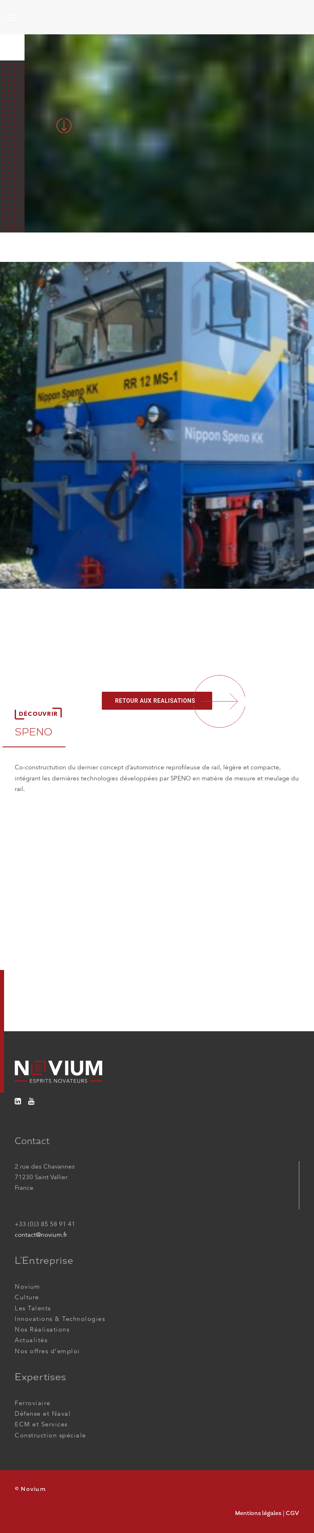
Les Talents (33, 1308)
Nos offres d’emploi (47, 1351)
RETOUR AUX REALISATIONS (155, 700)
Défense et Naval (43, 1414)
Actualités (31, 1340)
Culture (27, 1297)
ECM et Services (41, 1424)
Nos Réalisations (42, 1329)
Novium (27, 1287)
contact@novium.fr (41, 1235)
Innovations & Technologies (60, 1319)
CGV (292, 1513)
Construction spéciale (50, 1435)
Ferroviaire (33, 1403)
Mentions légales (258, 1513)
